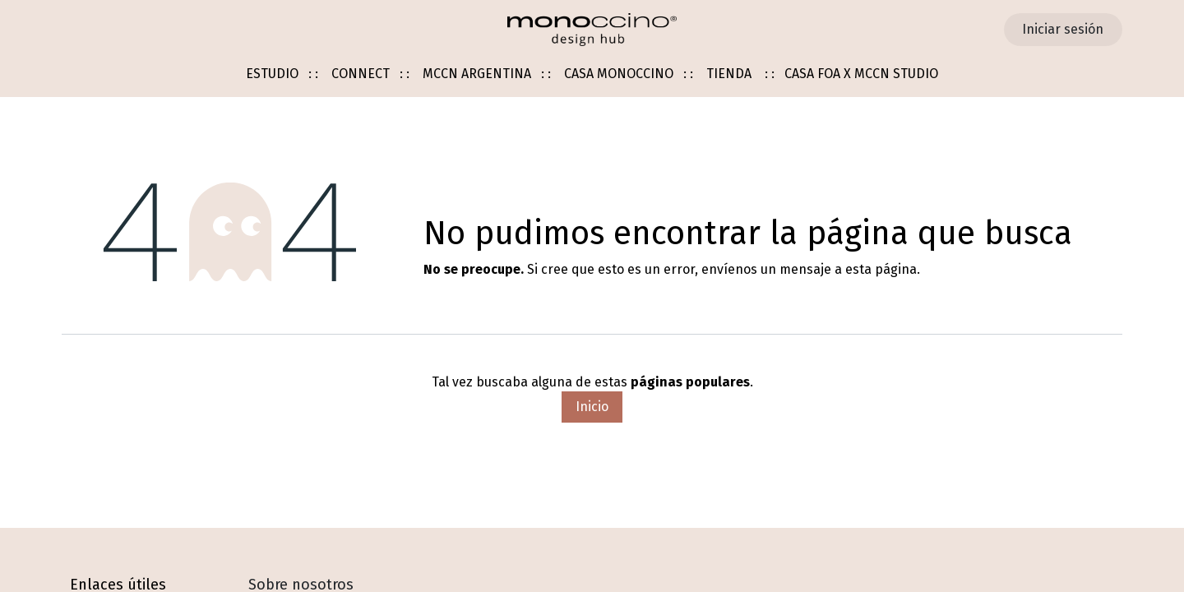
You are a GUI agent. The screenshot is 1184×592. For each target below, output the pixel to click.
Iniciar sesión (1062, 29)
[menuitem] (282, 74)
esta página (881, 269)
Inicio (592, 406)
